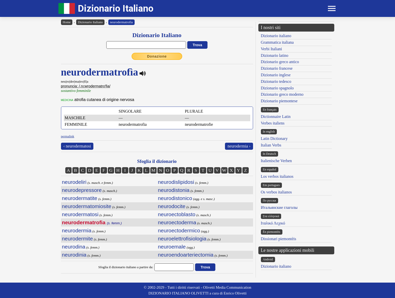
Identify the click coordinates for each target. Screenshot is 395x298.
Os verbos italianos (276, 192)
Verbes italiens (273, 123)
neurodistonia (174, 190)
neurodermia (77, 230)
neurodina (74, 247)
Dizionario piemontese (279, 101)
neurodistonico (175, 198)
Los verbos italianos (277, 176)
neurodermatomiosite (86, 206)
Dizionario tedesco (276, 81)
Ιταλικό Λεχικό (273, 223)
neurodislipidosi (176, 182)
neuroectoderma (177, 222)
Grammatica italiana (277, 42)
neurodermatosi (80, 214)
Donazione (157, 56)
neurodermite (77, 238)
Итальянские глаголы (279, 207)
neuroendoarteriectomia (186, 255)
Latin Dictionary (274, 138)
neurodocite (171, 206)
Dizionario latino (274, 55)
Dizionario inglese (276, 75)
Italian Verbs (271, 145)
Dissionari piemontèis (278, 239)
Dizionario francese (277, 68)
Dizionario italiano (276, 36)
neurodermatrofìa (121, 22)
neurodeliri (74, 182)
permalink (67, 136)
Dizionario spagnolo (277, 88)
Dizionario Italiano (115, 8)
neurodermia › (238, 146)
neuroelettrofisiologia (182, 238)
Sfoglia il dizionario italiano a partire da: (125, 267)
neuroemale (172, 247)
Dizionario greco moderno (282, 94)
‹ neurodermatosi (77, 146)
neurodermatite (79, 198)
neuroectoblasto (176, 214)
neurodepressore (82, 190)
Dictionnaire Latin (276, 116)
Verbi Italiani (271, 49)
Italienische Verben (276, 161)
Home (67, 22)
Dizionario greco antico (280, 62)
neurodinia (74, 255)
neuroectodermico (179, 230)
